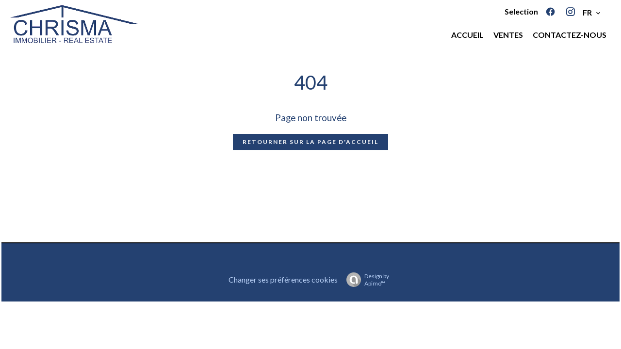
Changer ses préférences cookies (283, 279)
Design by (365, 279)
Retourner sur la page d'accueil (310, 141)
